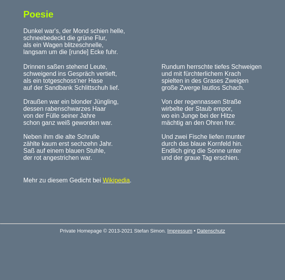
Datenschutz (211, 231)
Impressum (179, 231)
